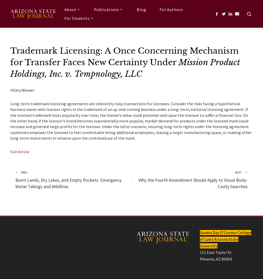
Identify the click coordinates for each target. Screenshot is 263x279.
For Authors (171, 9)
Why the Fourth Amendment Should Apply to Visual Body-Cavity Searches (192, 179)
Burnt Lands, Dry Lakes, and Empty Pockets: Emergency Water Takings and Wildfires (70, 179)
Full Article (20, 151)
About (72, 9)
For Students (79, 18)
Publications (108, 9)
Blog (141, 9)
